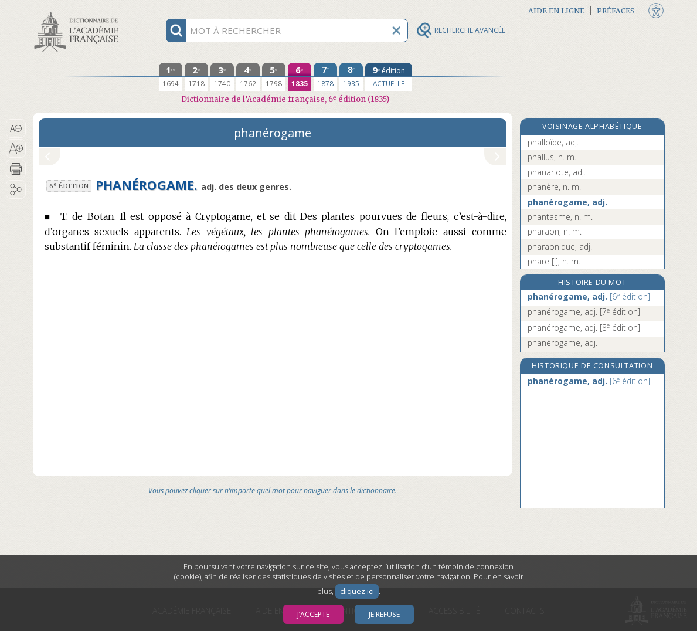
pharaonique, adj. (560, 246)
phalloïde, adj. (553, 142)
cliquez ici (357, 591)
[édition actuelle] (388, 77)
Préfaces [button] (616, 10)
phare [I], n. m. (554, 261)
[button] (16, 128)
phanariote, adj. (557, 172)
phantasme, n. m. (560, 216)
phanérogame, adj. (567, 202)
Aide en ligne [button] (556, 10)
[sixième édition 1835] (299, 77)
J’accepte (313, 614)
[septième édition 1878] (325, 77)
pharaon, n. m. (555, 231)
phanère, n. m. (554, 186)
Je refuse (384, 614)
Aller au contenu (78, 10)
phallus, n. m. (552, 156)
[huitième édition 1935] (351, 77)
